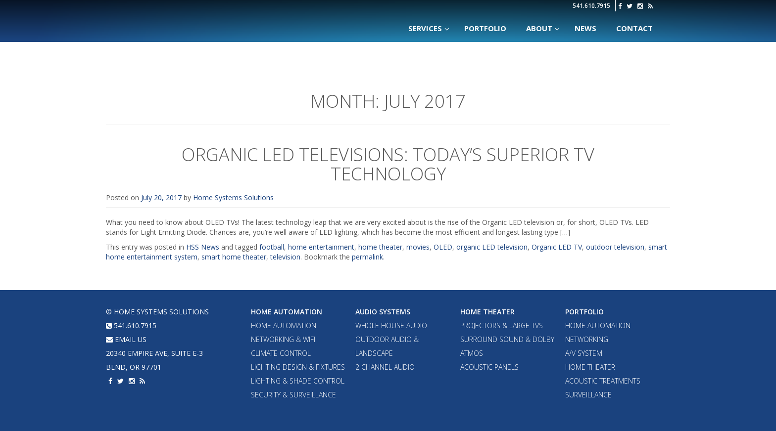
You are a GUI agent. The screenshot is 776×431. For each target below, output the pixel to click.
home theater (380, 247)
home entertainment (321, 247)
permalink (367, 256)
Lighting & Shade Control (297, 381)
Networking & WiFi (283, 339)
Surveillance (588, 394)
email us (126, 339)
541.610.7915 (591, 5)
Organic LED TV (557, 247)
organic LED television (492, 247)
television (285, 256)
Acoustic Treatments (602, 381)
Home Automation (286, 311)
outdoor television (615, 247)
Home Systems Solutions (191, 17)
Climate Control (281, 353)
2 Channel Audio (385, 367)
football (271, 247)
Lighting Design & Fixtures (298, 367)
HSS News (202, 247)
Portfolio (584, 311)
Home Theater (487, 311)
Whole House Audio (391, 325)
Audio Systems (382, 311)
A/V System (583, 353)
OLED (443, 247)
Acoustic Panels (489, 367)
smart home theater (233, 256)
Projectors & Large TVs (501, 325)
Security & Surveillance (293, 394)
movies (418, 247)
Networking (586, 339)
